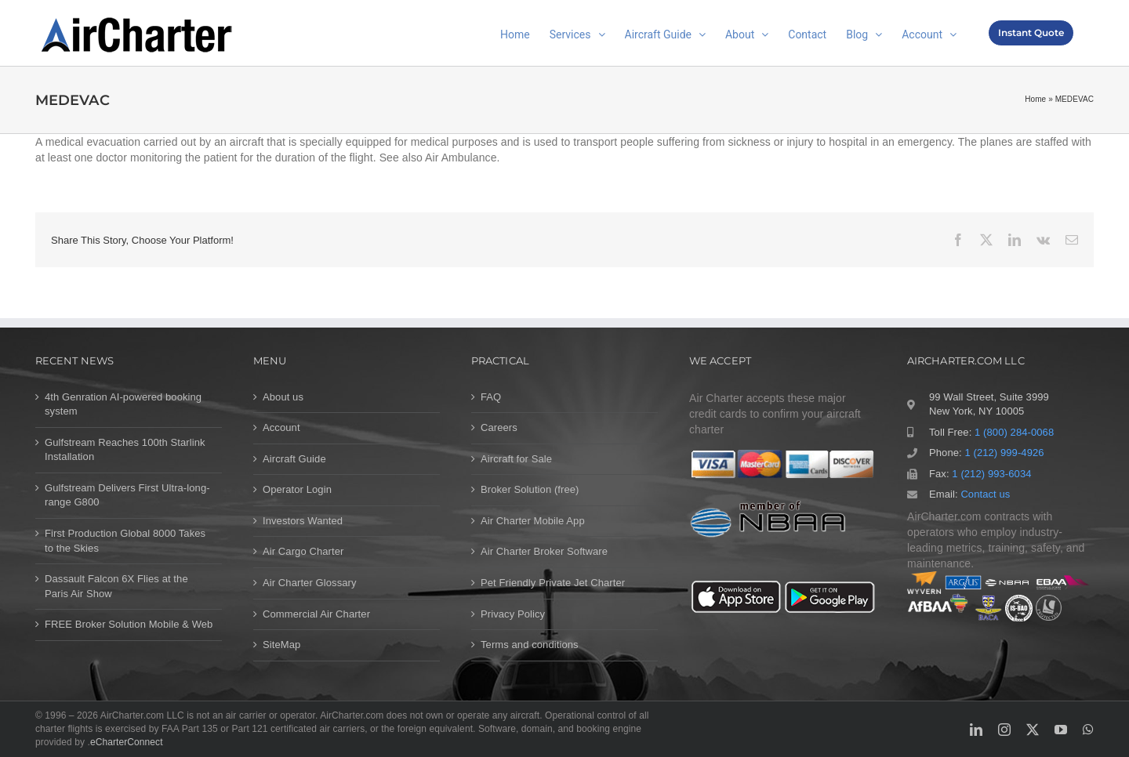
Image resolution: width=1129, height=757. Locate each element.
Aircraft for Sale (516, 459)
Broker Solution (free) (530, 489)
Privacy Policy (513, 614)
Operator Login (297, 489)
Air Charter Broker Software (544, 551)
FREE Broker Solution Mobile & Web (128, 624)
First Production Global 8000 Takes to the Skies (125, 540)
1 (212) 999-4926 (1004, 452)
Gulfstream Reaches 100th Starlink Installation (125, 449)
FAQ (491, 397)
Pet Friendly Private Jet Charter (553, 583)
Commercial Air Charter (316, 614)
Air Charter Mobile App (533, 521)
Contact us (985, 494)
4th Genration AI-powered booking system (123, 404)
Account (281, 427)
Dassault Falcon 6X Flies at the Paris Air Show (116, 586)
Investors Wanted (303, 521)
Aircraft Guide (294, 459)
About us (283, 397)
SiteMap (281, 644)
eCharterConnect (126, 742)
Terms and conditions (530, 644)
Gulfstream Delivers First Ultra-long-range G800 (127, 495)
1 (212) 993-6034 (991, 474)
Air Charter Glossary (310, 583)
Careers (499, 427)
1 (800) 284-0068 (1014, 432)
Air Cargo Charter (303, 551)
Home (1035, 99)
